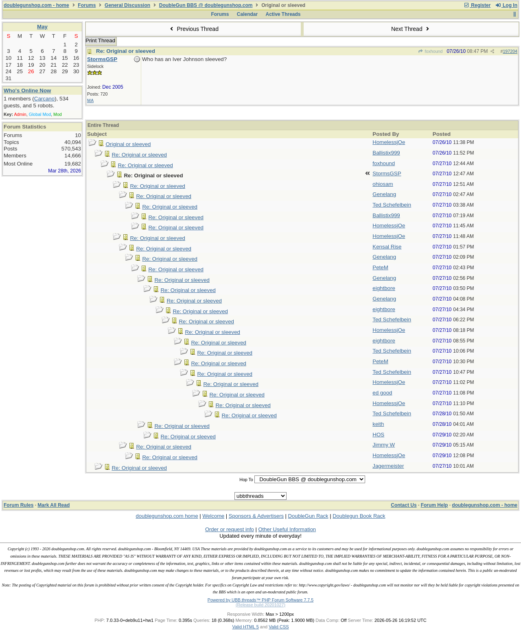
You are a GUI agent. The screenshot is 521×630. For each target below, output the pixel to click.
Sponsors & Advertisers (256, 516)
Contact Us (403, 505)
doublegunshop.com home (167, 516)
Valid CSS (279, 626)
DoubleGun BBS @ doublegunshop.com (206, 5)
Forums (87, 5)
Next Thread (411, 29)
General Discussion (127, 5)
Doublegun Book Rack (359, 516)
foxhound (430, 51)
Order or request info (229, 529)
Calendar (247, 14)
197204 (510, 51)
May (42, 27)
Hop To (246, 479)
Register (477, 5)
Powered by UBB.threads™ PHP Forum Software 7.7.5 (260, 599)
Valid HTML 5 (245, 626)
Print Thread (100, 40)
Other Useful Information (287, 529)
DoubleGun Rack (308, 516)
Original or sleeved (128, 144)
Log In (506, 5)
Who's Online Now (27, 90)
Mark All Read (53, 505)
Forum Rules (18, 505)
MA (90, 100)
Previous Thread (193, 29)
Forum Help (434, 505)
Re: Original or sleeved (125, 51)
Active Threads (283, 14)
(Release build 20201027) (260, 604)
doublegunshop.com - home (36, 5)
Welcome (213, 516)
